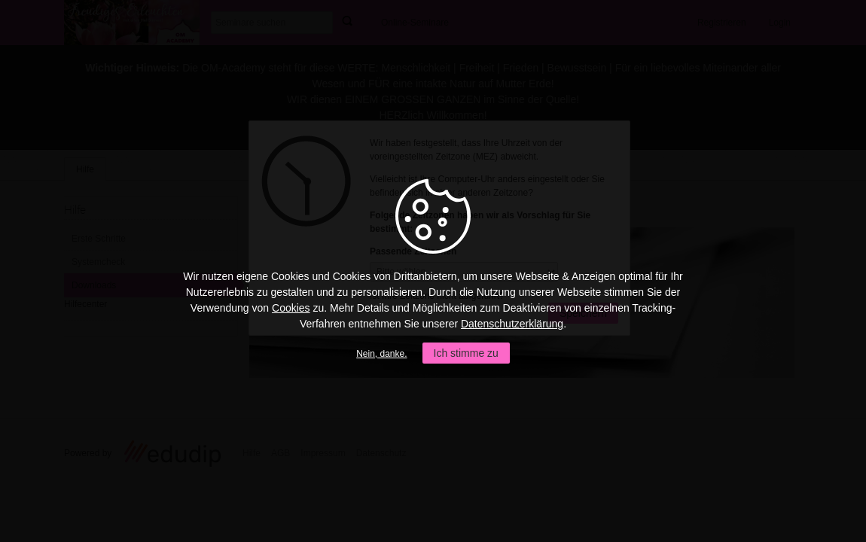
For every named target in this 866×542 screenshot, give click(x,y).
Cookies (291, 308)
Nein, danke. (381, 354)
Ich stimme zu (466, 353)
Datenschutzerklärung (512, 324)
